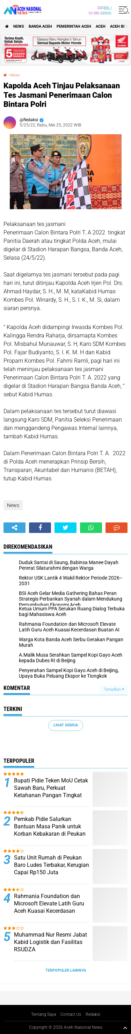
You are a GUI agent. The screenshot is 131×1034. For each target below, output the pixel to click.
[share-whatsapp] (91, 527)
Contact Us (70, 1014)
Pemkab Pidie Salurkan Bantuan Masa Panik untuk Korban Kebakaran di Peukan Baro (50, 830)
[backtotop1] (125, 1027)
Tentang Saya (43, 1014)
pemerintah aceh (74, 26)
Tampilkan (114, 689)
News (18, 26)
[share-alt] (14, 527)
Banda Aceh (40, 26)
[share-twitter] (65, 527)
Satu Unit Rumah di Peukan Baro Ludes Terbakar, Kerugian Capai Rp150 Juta (51, 865)
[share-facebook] (40, 527)
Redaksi (93, 1014)
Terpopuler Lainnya (65, 970)
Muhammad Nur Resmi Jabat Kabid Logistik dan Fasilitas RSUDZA (50, 942)
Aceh (100, 26)
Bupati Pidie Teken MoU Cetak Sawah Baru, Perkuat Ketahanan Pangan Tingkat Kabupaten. (51, 791)
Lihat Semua (65, 725)
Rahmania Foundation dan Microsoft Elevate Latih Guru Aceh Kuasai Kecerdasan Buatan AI (49, 907)
